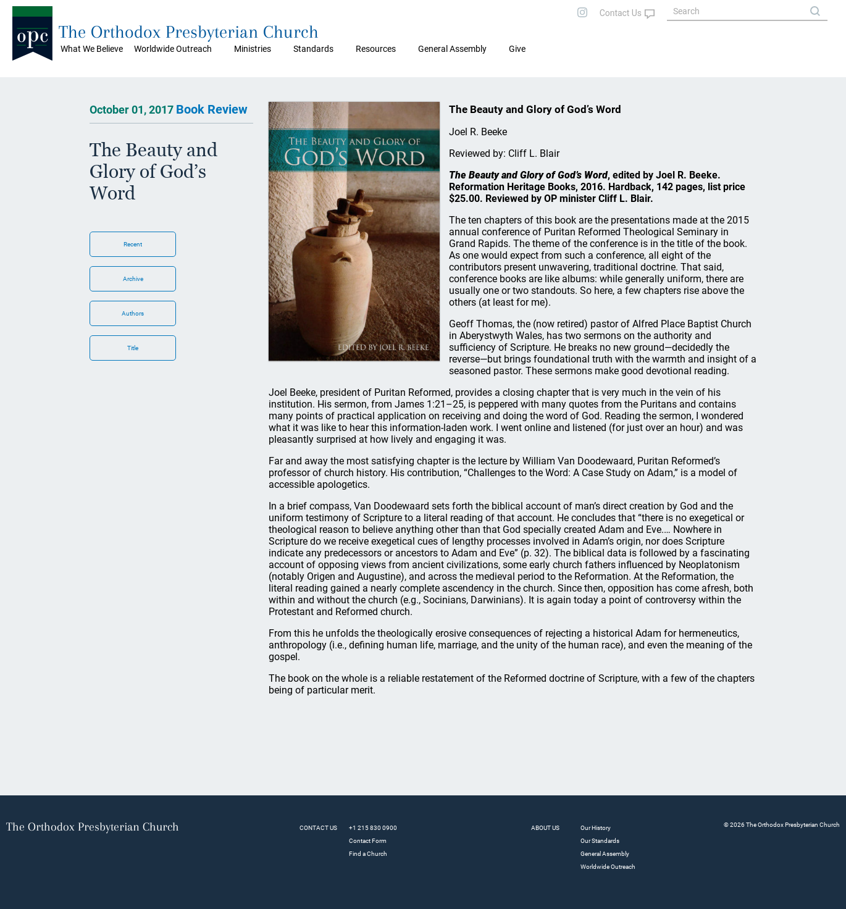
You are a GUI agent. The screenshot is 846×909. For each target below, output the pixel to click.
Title (132, 348)
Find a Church (368, 853)
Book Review (212, 109)
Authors (133, 313)
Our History (595, 827)
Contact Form (368, 840)
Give (517, 49)
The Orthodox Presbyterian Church (189, 32)
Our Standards (599, 840)
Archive (133, 278)
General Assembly (452, 49)
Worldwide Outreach (607, 866)
